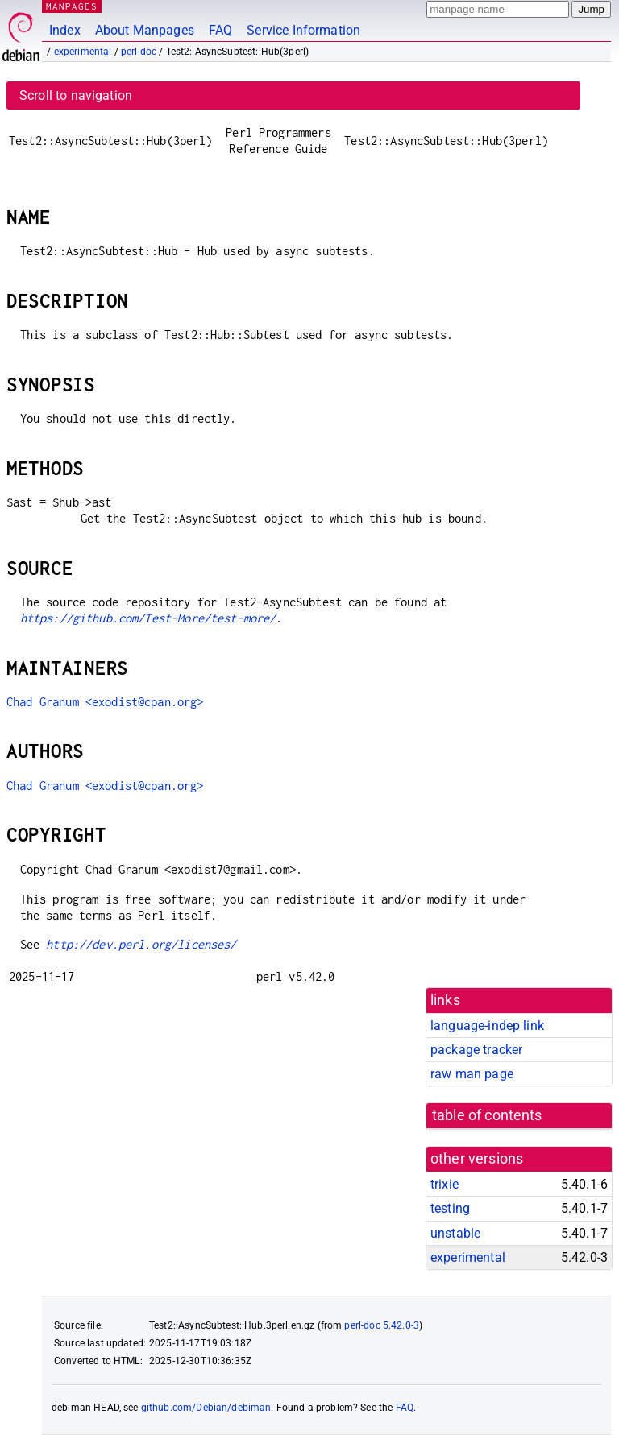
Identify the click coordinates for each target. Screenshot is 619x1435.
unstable (455, 1233)
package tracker (476, 1049)
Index (65, 30)
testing (450, 1208)
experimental (83, 51)
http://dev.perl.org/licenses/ (141, 944)
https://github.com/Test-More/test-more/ (148, 618)
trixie (444, 1184)
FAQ (220, 30)
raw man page (471, 1073)
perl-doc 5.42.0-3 (381, 1325)
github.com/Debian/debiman (206, 1407)
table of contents (487, 1115)
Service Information (303, 30)
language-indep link (487, 1025)
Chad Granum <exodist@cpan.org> (105, 702)
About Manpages (144, 30)
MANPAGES (72, 6)
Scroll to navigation (75, 95)
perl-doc (138, 51)
